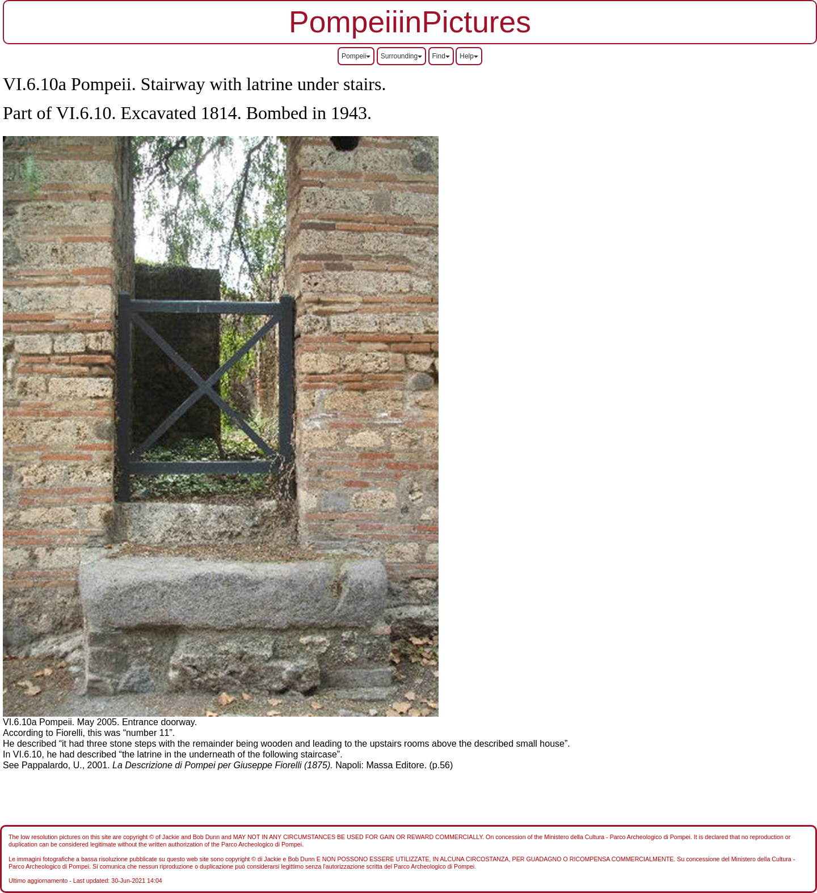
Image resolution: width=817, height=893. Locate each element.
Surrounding (401, 56)
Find (441, 56)
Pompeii (356, 56)
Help (469, 56)
